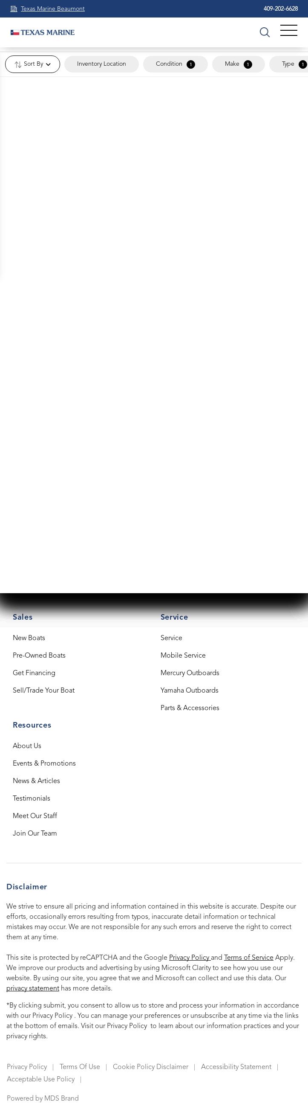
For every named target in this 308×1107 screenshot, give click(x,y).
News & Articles (36, 781)
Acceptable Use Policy (41, 1079)
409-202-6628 (281, 9)
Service (171, 638)
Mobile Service (183, 656)
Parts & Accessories (190, 708)
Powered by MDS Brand (43, 1098)
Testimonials (31, 798)
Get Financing (34, 673)
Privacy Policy (190, 958)
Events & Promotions (44, 763)
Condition (175, 64)
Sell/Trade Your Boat (44, 691)
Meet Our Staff (35, 816)
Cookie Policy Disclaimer (150, 1067)
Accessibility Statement (236, 1067)
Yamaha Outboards (190, 691)
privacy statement (32, 988)
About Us (27, 746)
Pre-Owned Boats (39, 656)
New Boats (29, 638)
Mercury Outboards (190, 673)
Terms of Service (248, 958)
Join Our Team (35, 833)
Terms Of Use (80, 1067)
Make (238, 64)
